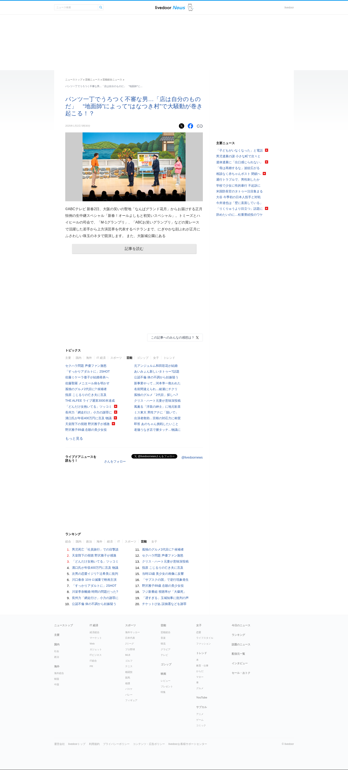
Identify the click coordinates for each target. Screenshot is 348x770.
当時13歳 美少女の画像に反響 (163, 573)
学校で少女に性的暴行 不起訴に (238, 185)
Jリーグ (129, 643)
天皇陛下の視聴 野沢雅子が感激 (87, 424)
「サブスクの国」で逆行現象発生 (165, 579)
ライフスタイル (204, 637)
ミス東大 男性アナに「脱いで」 (156, 412)
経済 (110, 541)
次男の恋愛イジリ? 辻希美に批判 (95, 573)
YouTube (201, 697)
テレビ (164, 655)
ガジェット (96, 649)
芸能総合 (165, 632)
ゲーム (200, 719)
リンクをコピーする (200, 126)
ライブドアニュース (170, 7)
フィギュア (131, 700)
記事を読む (134, 249)
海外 (89, 357)
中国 (56, 684)
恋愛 (198, 632)
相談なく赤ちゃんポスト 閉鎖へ (238, 174)
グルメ (200, 688)
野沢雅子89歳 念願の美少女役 (86, 429)
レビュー (165, 680)
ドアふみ (191, 7)
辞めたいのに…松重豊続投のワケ (239, 214)
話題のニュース (241, 644)
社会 (56, 651)
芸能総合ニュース (112, 79)
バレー (128, 694)
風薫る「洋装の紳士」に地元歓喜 (157, 406)
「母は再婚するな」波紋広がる (238, 168)
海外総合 (59, 673)
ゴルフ (128, 660)
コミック (201, 725)
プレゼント (167, 686)
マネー (200, 677)
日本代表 (130, 637)
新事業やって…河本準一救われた (157, 383)
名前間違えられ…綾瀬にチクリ (156, 389)
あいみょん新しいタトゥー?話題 (156, 371)
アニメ (200, 714)
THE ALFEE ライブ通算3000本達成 (90, 400)
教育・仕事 (202, 665)
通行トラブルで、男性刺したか (238, 179)
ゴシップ (142, 357)
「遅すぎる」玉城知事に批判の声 (165, 598)
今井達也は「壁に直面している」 (239, 203)
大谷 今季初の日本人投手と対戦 (238, 197)
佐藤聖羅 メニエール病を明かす (87, 383)
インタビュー (240, 663)
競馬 (127, 677)
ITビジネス (96, 655)
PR (91, 666)
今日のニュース (241, 625)
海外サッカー (132, 632)
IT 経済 (101, 357)
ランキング (238, 634)
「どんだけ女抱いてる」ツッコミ (88, 406)
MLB (127, 655)
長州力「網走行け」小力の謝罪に (88, 412)
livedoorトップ (76, 744)
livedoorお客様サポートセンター (187, 744)
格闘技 (128, 672)
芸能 (129, 357)
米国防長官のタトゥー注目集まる (239, 191)
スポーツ (116, 357)
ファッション (203, 643)
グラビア (165, 649)
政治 (89, 541)
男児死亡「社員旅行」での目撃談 (95, 549)
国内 (78, 357)
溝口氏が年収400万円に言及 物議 (88, 418)
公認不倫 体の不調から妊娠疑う (156, 377)
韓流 (163, 643)
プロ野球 (130, 649)
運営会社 (59, 744)
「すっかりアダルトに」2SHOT (87, 371)
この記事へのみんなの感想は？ (172, 337)
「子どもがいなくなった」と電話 (239, 150)
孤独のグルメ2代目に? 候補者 (86, 389)
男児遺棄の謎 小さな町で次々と (238, 156)
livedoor (289, 7)
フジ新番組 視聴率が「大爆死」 (164, 591)
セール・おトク (241, 672)
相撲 (127, 683)
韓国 (56, 679)
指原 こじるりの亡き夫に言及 (86, 395)
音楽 (163, 637)
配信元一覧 (238, 653)
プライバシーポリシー (116, 744)
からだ (200, 671)
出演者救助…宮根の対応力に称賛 (157, 418)
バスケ (128, 689)
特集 (163, 692)
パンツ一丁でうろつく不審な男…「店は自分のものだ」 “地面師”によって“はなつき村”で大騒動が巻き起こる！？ (134, 106)
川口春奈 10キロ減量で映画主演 (94, 579)
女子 (156, 357)
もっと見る (74, 438)
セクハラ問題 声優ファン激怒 (86, 365)
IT (118, 541)
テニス (128, 666)
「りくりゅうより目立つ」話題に (239, 208)
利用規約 (94, 744)
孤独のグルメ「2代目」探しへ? (156, 395)
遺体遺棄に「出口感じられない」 (239, 162)
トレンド (169, 357)
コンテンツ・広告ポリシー (149, 744)
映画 (163, 673)
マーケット (96, 637)
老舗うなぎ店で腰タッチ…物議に (157, 429)
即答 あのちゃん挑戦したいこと (156, 424)
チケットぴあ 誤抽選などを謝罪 (164, 604)
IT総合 (93, 660)
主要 (68, 357)
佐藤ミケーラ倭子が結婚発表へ (87, 377)
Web (92, 643)
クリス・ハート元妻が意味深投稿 (157, 400)
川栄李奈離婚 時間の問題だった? (95, 591)
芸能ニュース (92, 79)
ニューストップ (73, 79)
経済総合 (94, 632)
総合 (68, 541)
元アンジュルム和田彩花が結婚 (156, 365)
